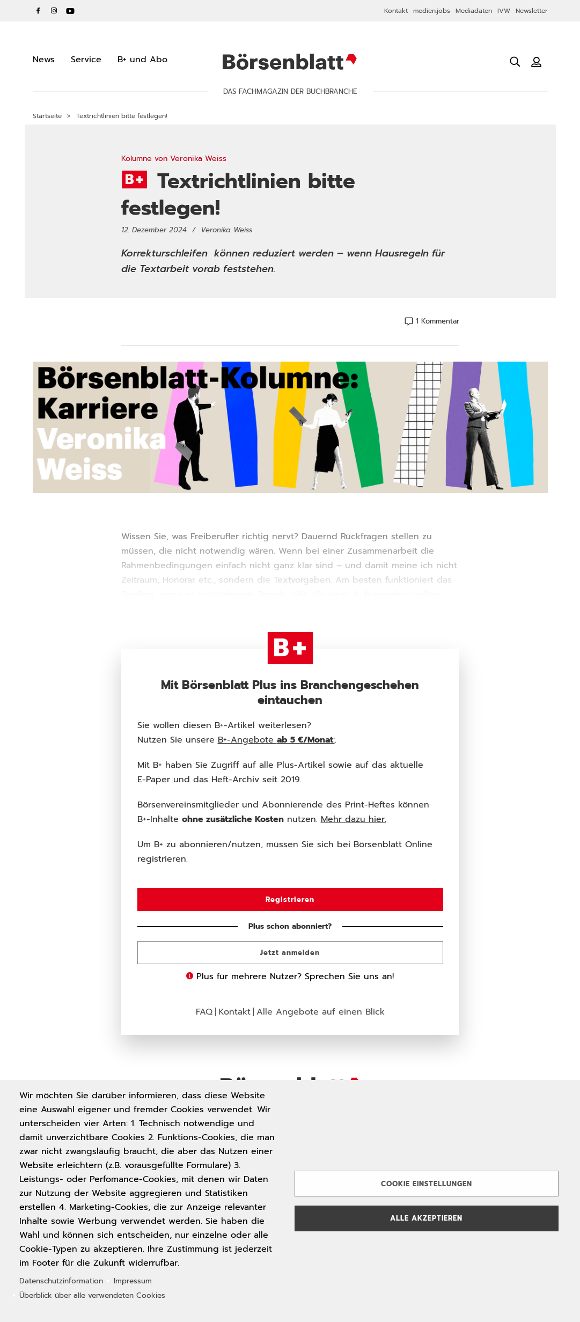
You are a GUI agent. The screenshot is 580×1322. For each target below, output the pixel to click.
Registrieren (290, 899)
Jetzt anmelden (290, 953)
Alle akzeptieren (426, 1218)
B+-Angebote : (276, 739)
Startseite (47, 116)
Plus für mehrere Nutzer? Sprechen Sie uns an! (290, 976)
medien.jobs (431, 11)
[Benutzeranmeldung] (536, 61)
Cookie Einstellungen (426, 1184)
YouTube (70, 10)
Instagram (54, 10)
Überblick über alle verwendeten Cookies (92, 1295)
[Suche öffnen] (515, 61)
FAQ (204, 1011)
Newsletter (532, 11)
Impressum (133, 1281)
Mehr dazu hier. (353, 819)
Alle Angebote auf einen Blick (320, 1011)
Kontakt (396, 11)
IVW (503, 11)
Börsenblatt (290, 62)
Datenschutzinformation (61, 1281)
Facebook (38, 10)
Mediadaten (474, 11)
